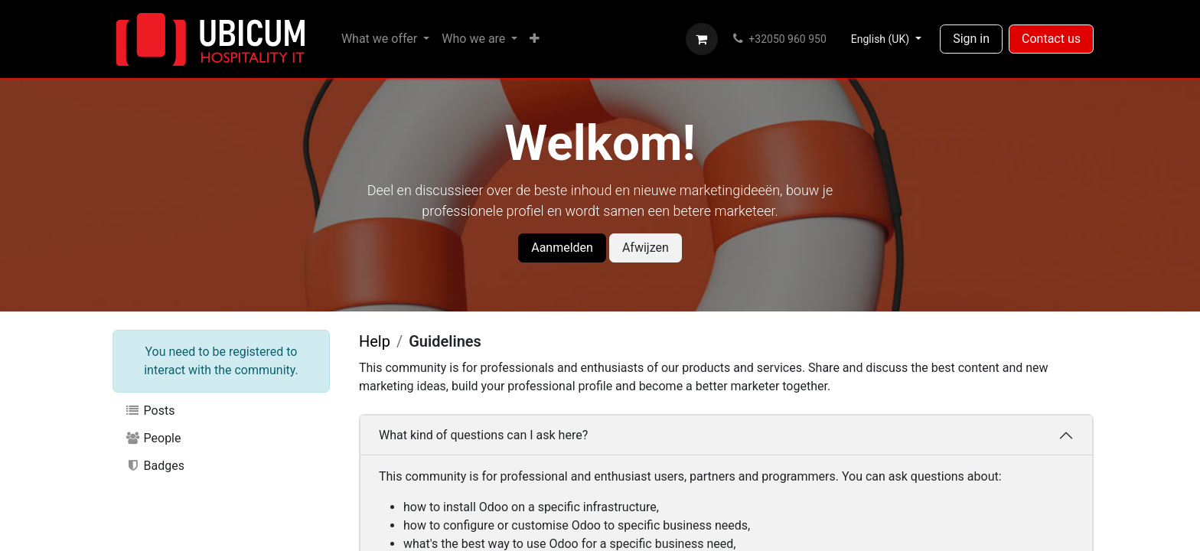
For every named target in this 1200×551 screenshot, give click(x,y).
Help (374, 341)
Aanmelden (562, 247)
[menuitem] (385, 39)
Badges (154, 465)
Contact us (1051, 38)
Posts (149, 410)
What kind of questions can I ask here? (483, 435)
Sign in (971, 38)
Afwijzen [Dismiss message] (645, 247)
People (153, 438)
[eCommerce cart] (702, 39)
